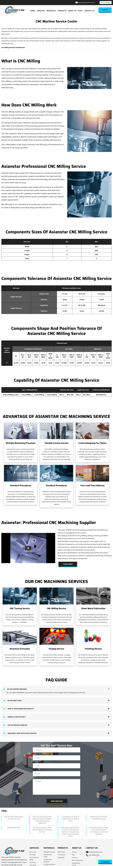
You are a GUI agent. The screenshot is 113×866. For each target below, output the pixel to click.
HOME (32, 10)
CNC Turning (33, 852)
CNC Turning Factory (77, 860)
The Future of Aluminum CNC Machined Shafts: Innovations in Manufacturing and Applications (42, 820)
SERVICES (41, 10)
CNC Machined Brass (14, 828)
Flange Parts (61, 858)
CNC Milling (32, 855)
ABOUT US (72, 10)
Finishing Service (93, 649)
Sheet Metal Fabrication (93, 608)
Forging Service (56, 649)
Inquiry (105, 861)
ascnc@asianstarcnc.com (86, 2)
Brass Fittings (61, 852)
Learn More (68, 564)
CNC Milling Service (56, 608)
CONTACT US (89, 10)
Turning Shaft (61, 855)
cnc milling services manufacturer (13, 47)
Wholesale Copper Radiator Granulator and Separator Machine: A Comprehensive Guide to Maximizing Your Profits (70, 832)
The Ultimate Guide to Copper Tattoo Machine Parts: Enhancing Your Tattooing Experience (98, 831)
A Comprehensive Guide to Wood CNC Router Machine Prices (70, 819)
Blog (73, 855)
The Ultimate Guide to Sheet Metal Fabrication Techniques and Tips (42, 830)
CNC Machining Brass (49, 852)
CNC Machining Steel (49, 865)
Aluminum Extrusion (20, 649)
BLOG (80, 10)
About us (74, 852)
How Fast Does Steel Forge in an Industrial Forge (14, 818)
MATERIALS (51, 10)
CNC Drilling (33, 863)
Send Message (57, 801)
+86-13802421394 (94, 855)
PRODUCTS (62, 10)
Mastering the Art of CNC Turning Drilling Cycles (98, 818)
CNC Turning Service (20, 608)
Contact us (75, 858)
